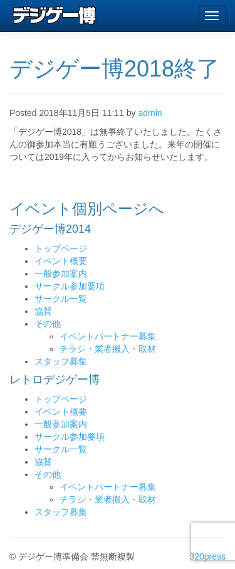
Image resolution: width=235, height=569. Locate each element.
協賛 (43, 311)
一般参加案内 (60, 274)
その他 (47, 324)
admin (150, 113)
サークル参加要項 (69, 286)
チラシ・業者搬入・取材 (108, 349)
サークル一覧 (60, 299)
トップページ (60, 248)
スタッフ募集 (60, 361)
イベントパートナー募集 (108, 336)
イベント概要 (60, 261)
